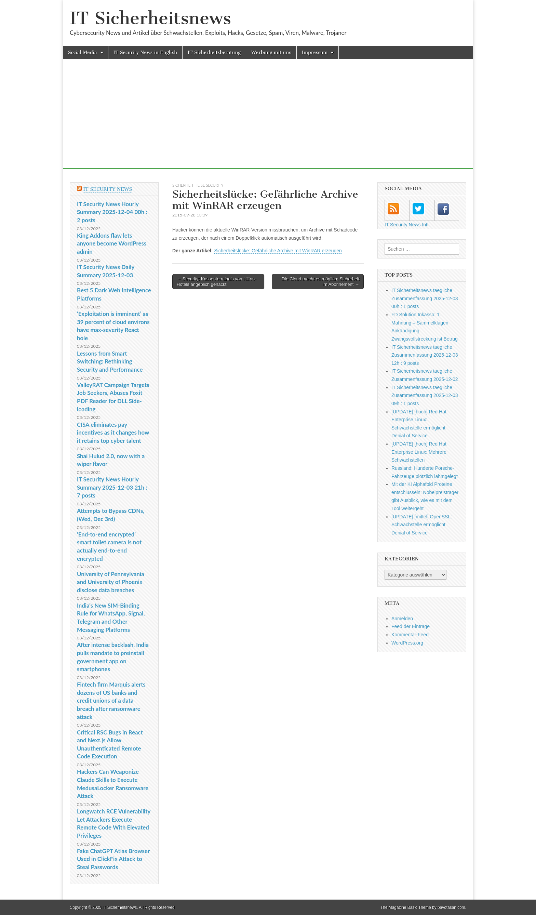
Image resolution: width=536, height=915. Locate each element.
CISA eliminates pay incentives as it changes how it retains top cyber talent (113, 432)
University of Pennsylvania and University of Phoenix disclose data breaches (110, 582)
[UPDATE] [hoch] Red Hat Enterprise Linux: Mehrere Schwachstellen (418, 452)
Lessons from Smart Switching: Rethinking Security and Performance (110, 361)
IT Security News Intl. (407, 224)
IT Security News (107, 189)
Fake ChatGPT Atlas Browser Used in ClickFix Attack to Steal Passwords (113, 859)
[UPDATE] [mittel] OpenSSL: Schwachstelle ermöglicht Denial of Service (421, 524)
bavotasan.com (451, 907)
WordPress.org (407, 643)
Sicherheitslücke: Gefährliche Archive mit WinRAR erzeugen (278, 250)
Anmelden (402, 618)
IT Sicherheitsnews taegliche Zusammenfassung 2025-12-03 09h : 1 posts (424, 395)
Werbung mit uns (271, 52)
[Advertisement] (268, 121)
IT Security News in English (145, 52)
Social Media (82, 52)
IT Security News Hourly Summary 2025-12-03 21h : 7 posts (112, 487)
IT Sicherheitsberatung (214, 52)
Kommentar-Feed (410, 634)
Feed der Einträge (410, 626)
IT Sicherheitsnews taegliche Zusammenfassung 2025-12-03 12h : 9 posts (424, 355)
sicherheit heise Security (197, 185)
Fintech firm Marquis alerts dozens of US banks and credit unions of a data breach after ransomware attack (111, 700)
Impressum (315, 52)
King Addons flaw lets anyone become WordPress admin (111, 243)
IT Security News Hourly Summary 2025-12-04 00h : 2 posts (112, 212)
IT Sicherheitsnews (150, 18)
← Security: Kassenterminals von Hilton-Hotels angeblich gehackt (216, 281)
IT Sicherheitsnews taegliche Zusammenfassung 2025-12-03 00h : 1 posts (424, 298)
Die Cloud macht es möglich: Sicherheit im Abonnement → (320, 281)
